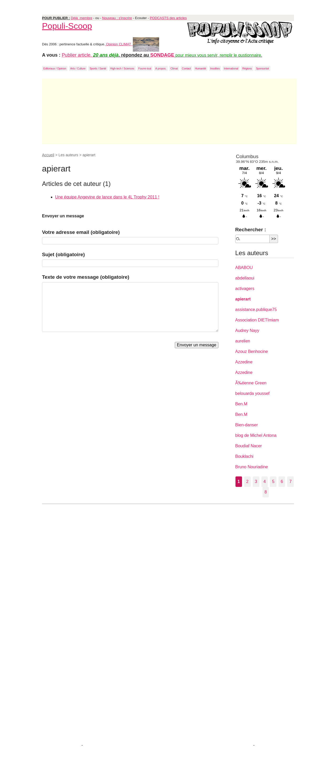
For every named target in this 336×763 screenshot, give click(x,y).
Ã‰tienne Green (250, 383)
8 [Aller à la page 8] (266, 492)
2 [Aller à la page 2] (247, 481)
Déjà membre (81, 18)
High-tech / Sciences (122, 68)
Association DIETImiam (257, 320)
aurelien (242, 341)
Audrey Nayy (247, 330)
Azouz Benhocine (251, 351)
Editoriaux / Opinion (54, 68)
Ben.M (241, 404)
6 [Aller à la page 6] (282, 481)
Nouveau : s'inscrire (117, 18)
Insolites (215, 68)
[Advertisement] (169, 111)
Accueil (48, 155)
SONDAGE (162, 55)
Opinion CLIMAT (132, 44)
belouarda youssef (252, 393)
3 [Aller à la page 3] (256, 481)
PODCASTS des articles (168, 18)
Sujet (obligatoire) (63, 254)
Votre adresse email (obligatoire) (81, 232)
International (231, 68)
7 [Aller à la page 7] (290, 481)
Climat (174, 68)
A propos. (160, 68)
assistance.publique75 (256, 309)
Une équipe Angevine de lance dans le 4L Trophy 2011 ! (107, 197)
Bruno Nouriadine (251, 467)
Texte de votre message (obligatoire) (85, 277)
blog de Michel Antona (255, 435)
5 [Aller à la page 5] (273, 481)
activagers (244, 288)
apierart (243, 299)
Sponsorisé (262, 68)
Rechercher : (250, 229)
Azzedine (244, 362)
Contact (186, 68)
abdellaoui (244, 278)
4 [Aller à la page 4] (265, 481)
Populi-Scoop (67, 26)
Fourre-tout (144, 68)
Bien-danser (246, 425)
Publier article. (77, 55)
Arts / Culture (78, 68)
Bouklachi (244, 456)
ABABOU (244, 267)
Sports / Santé (98, 68)
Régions (247, 68)
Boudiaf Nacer (248, 446)
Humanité (200, 68)
